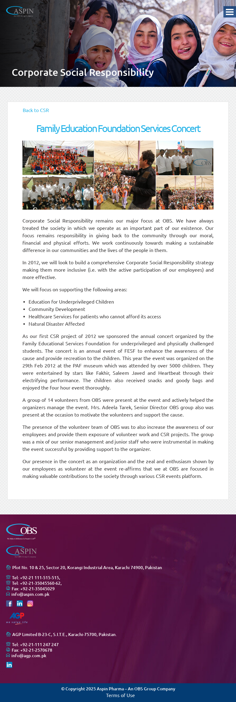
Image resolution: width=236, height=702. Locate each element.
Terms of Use (120, 695)
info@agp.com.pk (28, 655)
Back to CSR (36, 110)
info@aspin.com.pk (30, 594)
